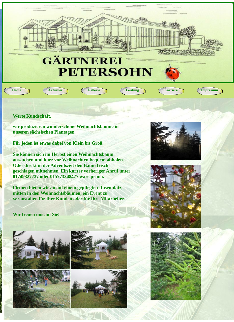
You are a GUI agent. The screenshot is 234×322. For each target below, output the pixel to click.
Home (16, 90)
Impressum (209, 90)
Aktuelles (55, 90)
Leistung (132, 90)
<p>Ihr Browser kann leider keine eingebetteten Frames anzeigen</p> (118, 209)
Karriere (171, 90)
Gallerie (94, 90)
